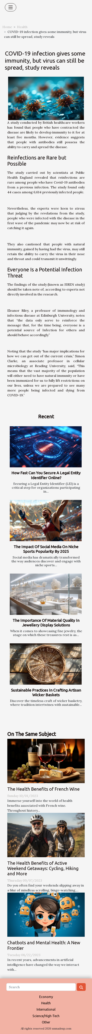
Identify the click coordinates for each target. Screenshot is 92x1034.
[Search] (41, 987)
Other (46, 1022)
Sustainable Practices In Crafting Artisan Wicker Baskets (46, 692)
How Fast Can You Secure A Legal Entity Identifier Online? (46, 475)
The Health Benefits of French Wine (43, 789)
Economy (46, 997)
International (46, 1009)
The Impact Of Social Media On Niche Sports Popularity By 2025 (46, 549)
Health (22, 27)
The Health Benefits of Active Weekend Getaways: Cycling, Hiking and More (43, 868)
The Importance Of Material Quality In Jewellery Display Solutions (46, 622)
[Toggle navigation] (10, 7)
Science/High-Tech (46, 1016)
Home (7, 27)
